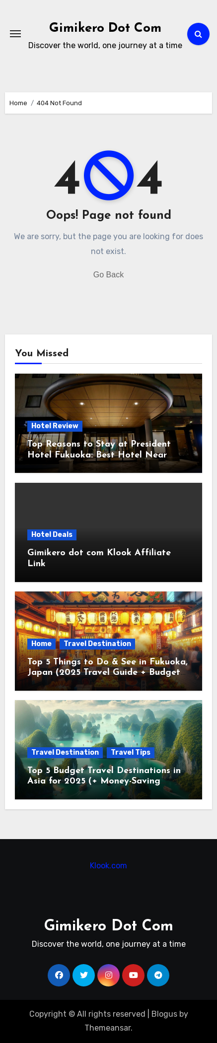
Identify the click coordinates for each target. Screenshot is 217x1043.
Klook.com (108, 865)
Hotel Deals (51, 534)
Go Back (108, 274)
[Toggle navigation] (15, 34)
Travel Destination (97, 644)
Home (41, 644)
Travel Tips (130, 752)
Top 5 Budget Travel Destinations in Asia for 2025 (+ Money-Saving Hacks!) (104, 781)
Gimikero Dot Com (105, 28)
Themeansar (107, 1028)
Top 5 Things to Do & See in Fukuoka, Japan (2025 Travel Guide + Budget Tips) (107, 672)
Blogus (164, 1014)
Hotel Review (54, 426)
